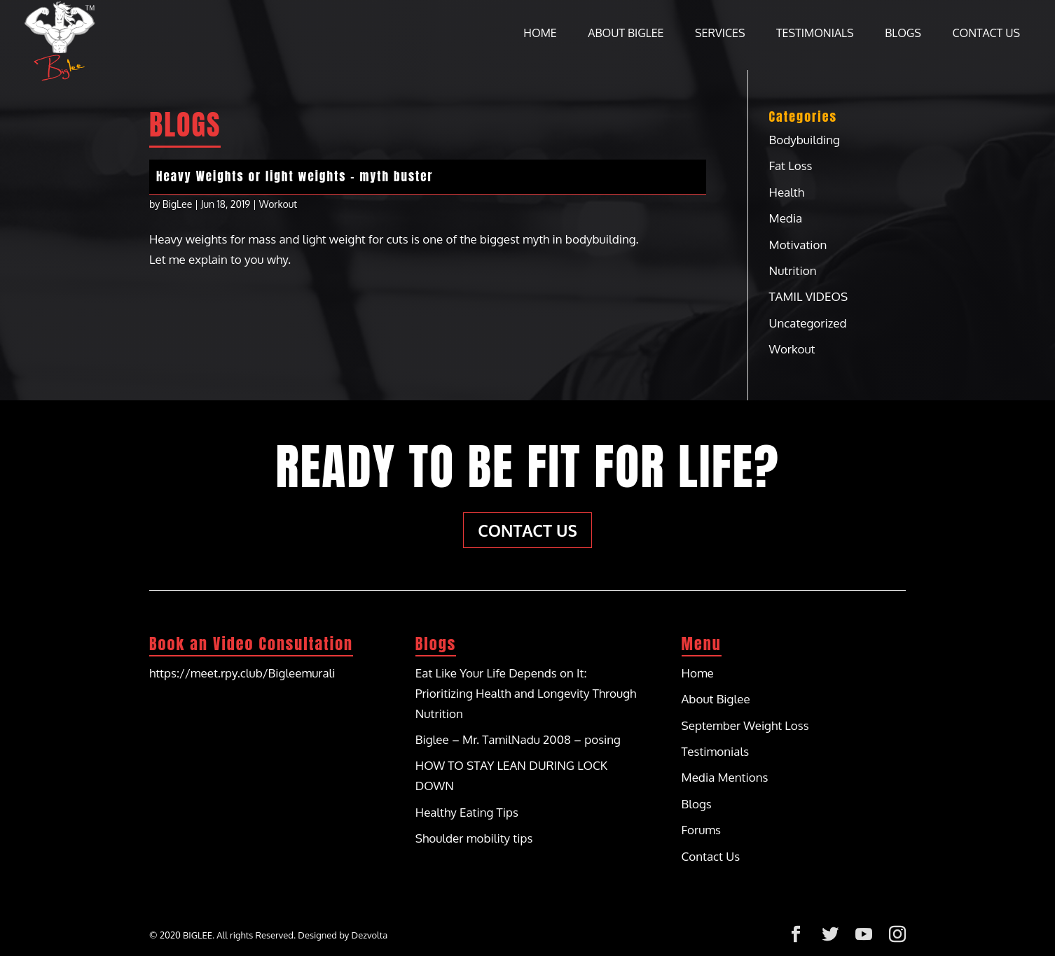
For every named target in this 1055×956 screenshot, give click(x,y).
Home (539, 34)
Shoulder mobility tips (474, 838)
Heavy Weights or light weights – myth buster (295, 176)
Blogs (903, 34)
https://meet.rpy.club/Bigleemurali (242, 673)
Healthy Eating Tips (466, 812)
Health (786, 192)
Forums (701, 829)
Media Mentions (725, 777)
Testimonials (815, 34)
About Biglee (625, 34)
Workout (278, 204)
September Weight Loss (745, 725)
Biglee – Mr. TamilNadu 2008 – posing (518, 739)
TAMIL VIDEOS (808, 296)
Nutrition (793, 270)
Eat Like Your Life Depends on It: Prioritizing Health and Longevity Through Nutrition (526, 693)
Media (786, 218)
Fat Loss (791, 165)
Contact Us (986, 34)
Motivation (798, 244)
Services (720, 34)
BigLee (178, 204)
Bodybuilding (804, 139)
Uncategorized (808, 323)
